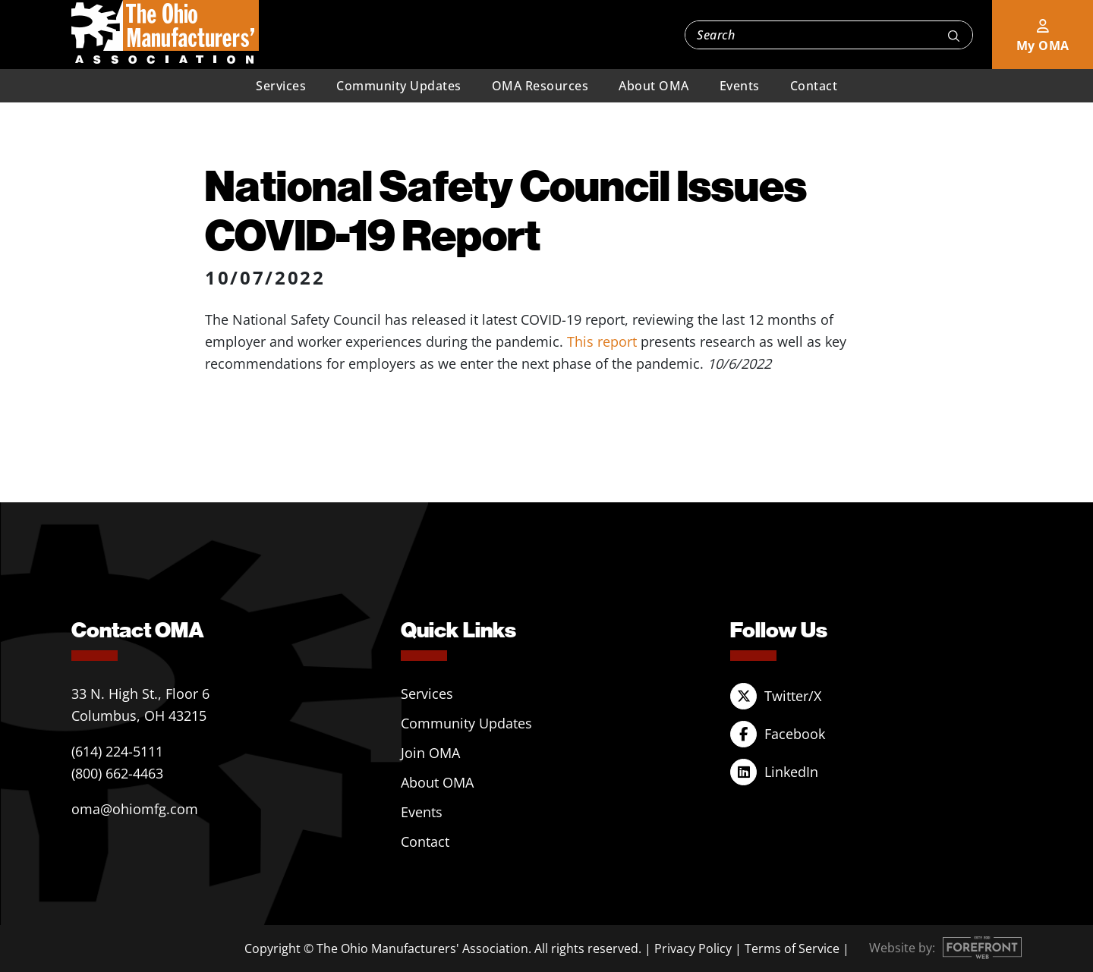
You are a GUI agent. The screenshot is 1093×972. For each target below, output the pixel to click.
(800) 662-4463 (117, 773)
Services (281, 85)
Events (740, 85)
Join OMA (430, 753)
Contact (814, 85)
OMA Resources (540, 85)
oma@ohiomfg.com (134, 809)
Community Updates (398, 85)
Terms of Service (792, 948)
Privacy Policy (693, 948)
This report (602, 341)
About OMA (654, 85)
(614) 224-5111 (117, 751)
